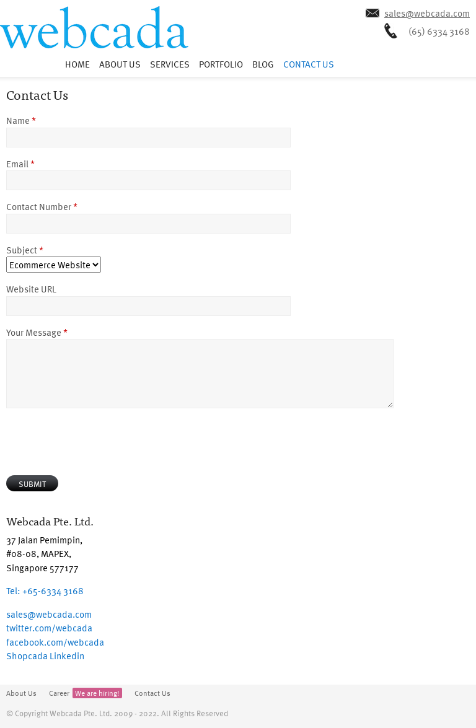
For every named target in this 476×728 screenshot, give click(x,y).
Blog (263, 64)
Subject (24, 250)
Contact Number (41, 206)
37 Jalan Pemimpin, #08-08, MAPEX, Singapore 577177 (44, 553)
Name (21, 120)
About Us (120, 64)
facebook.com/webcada (55, 642)
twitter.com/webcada (49, 627)
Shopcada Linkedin (45, 655)
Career (85, 693)
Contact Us (308, 64)
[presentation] (100, 442)
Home (77, 64)
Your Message (37, 332)
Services (170, 64)
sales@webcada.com (427, 13)
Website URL (31, 289)
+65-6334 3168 (45, 590)
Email (20, 163)
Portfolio (221, 64)
